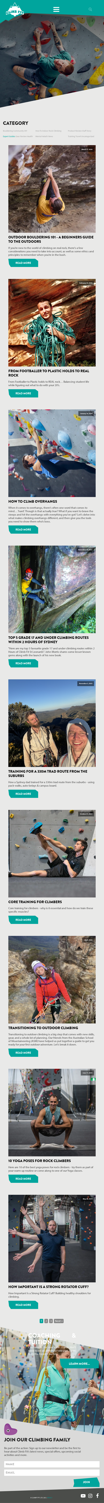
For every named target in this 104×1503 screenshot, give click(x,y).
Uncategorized (87, 136)
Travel (78, 136)
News (50, 136)
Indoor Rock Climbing (51, 130)
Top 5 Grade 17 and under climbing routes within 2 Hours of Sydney (48, 640)
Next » (59, 1321)
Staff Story (86, 130)
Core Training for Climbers (35, 902)
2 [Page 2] (46, 1321)
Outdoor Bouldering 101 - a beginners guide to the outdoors (51, 239)
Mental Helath (41, 136)
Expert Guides (9, 136)
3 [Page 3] (51, 1321)
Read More (23, 263)
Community (18, 130)
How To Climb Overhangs (32, 501)
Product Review (75, 130)
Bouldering (8, 130)
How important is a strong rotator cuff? (48, 1287)
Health (30, 136)
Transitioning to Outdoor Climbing (43, 1028)
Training (71, 136)
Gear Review (21, 136)
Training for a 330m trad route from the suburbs (47, 773)
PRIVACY (49, 1498)
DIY (25, 130)
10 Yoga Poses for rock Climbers (39, 1161)
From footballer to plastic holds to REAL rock (48, 373)
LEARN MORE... (79, 1364)
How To (38, 130)
